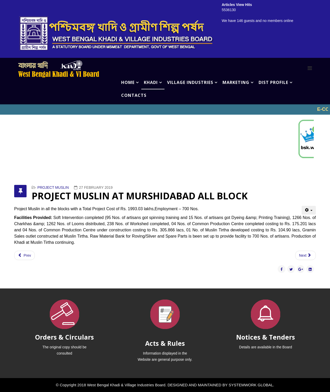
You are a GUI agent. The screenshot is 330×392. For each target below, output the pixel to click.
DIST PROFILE (273, 82)
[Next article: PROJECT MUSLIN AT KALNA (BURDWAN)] (305, 255)
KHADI (151, 82)
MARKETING (235, 82)
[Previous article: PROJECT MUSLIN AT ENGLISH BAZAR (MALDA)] (24, 255)
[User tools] (309, 210)
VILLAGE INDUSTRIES (190, 82)
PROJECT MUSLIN (53, 187)
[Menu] (310, 68)
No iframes (165, 109)
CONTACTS (133, 95)
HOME (128, 82)
